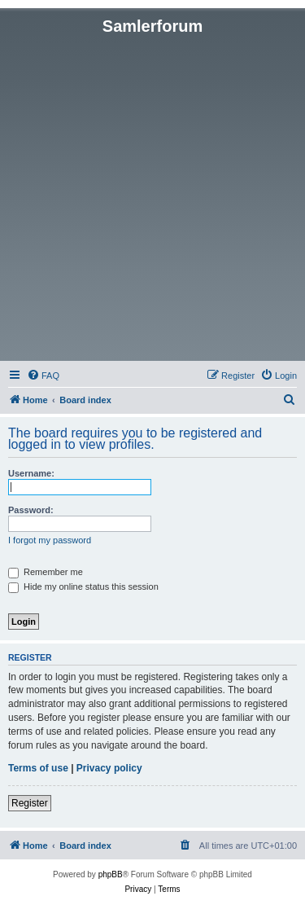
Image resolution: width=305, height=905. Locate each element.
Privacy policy (109, 768)
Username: (31, 473)
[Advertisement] (152, 196)
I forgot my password (49, 540)
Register (29, 803)
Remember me (45, 572)
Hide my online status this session (83, 586)
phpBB (110, 874)
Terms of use (38, 768)
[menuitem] (43, 375)
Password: (31, 510)
